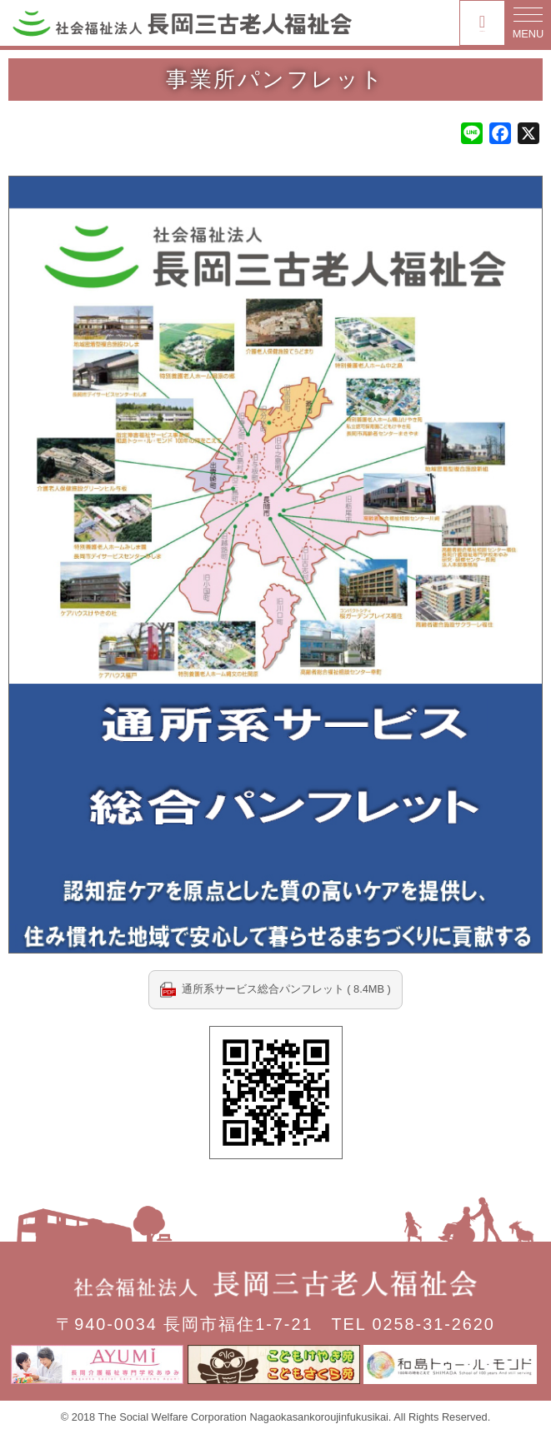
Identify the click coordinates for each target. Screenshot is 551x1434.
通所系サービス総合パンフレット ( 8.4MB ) (286, 989)
